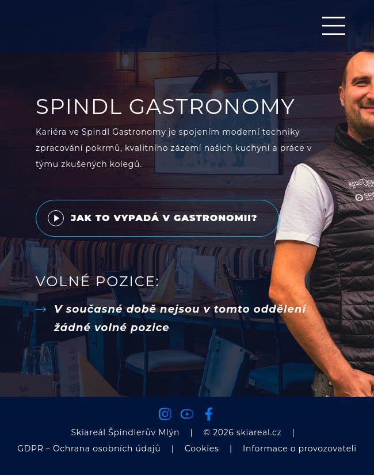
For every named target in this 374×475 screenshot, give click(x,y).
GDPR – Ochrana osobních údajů (89, 448)
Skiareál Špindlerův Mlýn (125, 432)
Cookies (202, 448)
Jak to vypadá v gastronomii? (152, 218)
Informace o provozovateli (300, 448)
